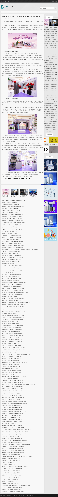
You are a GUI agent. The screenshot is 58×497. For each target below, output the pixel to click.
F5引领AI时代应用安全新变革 (47, 62)
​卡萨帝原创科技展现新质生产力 (8, 464)
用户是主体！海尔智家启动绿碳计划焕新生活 (11, 356)
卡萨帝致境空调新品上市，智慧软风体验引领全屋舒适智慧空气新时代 (16, 429)
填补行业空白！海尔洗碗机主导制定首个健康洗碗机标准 (13, 335)
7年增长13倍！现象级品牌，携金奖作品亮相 (11, 458)
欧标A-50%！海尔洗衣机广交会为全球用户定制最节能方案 (14, 376)
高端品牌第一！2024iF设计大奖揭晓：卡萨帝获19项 (13, 450)
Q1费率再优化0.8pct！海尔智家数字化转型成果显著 (12, 286)
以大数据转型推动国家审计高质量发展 (49, 103)
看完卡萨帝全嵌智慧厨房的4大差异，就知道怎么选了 (13, 257)
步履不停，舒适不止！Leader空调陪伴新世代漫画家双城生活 (14, 308)
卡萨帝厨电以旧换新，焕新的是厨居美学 (10, 360)
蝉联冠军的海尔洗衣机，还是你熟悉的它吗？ (11, 261)
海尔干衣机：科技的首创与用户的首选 (10, 212)
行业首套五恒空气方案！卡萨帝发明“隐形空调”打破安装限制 (14, 440)
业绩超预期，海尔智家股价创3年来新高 (10, 263)
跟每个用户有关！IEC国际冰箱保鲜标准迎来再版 (12, 341)
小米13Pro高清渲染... (45, 144)
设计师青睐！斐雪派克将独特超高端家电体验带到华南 (13, 298)
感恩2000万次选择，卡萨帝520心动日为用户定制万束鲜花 (5, 197)
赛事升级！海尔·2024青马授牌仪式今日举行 (11, 399)
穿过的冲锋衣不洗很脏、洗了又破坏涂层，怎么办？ (13, 310)
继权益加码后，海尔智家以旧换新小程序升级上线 (12, 214)
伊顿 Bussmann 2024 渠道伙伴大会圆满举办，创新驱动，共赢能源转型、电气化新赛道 (20, 249)
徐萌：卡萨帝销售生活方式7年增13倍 (49, 54)
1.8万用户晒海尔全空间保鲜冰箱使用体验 (10, 204)
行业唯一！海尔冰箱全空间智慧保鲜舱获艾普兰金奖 (13, 448)
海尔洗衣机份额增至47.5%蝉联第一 (9, 423)
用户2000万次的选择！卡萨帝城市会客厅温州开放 (12, 386)
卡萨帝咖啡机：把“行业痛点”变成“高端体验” (11, 472)
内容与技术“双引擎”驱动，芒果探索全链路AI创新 (12, 421)
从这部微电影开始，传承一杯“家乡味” (49, 66)
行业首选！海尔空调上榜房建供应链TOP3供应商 (12, 442)
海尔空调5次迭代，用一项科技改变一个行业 (11, 231)
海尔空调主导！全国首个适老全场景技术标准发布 (12, 247)
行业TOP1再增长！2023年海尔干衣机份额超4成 (12, 425)
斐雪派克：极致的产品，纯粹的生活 (9, 202)
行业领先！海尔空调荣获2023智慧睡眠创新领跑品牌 (13, 452)
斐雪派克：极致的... (53, 27)
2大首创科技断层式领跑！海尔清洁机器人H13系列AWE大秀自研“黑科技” (17, 456)
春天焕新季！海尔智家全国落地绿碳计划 (10, 276)
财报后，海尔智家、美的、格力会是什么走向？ (12, 278)
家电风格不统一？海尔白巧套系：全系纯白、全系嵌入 (13, 347)
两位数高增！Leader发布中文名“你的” (49, 51)
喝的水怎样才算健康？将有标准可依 (9, 228)
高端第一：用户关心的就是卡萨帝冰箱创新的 (11, 237)
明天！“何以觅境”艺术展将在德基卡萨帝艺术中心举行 (13, 315)
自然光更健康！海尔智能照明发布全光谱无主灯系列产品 (13, 349)
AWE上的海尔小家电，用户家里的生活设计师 (11, 470)
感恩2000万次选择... (44, 27)
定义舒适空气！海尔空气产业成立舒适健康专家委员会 (13, 438)
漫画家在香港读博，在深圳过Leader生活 (10, 321)
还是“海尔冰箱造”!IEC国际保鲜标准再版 (10, 368)
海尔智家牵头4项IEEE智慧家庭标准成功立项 (11, 210)
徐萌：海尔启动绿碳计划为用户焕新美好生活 (11, 345)
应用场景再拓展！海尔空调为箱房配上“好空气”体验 (12, 220)
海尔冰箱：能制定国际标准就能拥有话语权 (11, 331)
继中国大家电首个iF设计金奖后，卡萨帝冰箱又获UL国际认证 (14, 362)
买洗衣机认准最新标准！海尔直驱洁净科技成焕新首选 (13, 317)
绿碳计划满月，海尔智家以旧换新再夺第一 (11, 208)
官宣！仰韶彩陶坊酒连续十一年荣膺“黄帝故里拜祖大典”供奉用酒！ (16, 431)
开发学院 (4, 1)
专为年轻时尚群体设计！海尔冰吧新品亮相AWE (12, 405)
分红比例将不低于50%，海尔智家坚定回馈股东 (12, 415)
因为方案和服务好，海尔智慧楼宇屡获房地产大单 (12, 274)
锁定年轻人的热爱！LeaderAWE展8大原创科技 (11, 489)
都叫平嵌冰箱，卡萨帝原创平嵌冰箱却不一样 (11, 300)
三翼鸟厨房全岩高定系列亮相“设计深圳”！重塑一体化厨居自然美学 (16, 444)
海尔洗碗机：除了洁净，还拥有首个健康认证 (11, 327)
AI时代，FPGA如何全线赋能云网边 (48, 99)
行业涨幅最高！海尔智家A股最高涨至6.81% (11, 417)
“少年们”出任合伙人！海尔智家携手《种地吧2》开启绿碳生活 (15, 351)
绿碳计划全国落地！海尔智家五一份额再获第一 (12, 259)
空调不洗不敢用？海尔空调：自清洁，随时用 (11, 243)
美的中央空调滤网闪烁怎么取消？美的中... (49, 184)
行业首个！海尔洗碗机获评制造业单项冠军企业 (12, 487)
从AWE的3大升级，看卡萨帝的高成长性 (49, 39)
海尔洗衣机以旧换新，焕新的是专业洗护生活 (11, 358)
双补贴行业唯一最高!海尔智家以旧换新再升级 (11, 224)
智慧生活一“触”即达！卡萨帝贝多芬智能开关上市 (12, 218)
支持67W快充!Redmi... (54, 153)
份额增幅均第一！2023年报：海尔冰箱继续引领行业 (13, 427)
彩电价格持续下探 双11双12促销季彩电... (49, 211)
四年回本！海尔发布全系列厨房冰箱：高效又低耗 (12, 419)
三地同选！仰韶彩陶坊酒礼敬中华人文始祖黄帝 (12, 407)
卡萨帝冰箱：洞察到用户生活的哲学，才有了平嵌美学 (13, 245)
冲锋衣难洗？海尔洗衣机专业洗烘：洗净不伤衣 (12, 339)
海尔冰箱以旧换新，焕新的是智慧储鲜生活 (11, 366)
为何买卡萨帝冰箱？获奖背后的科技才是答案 (11, 394)
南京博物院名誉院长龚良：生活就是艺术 (10, 296)
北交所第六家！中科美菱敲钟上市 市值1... (49, 239)
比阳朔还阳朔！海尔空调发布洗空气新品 (10, 323)
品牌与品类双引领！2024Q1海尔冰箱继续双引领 (12, 284)
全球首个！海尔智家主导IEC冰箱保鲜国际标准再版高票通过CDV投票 (16, 354)
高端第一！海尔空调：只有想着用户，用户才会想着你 (13, 388)
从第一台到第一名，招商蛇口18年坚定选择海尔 (12, 329)
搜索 (55, 8)
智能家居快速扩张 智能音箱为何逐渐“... (49, 225)
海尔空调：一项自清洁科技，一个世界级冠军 (11, 255)
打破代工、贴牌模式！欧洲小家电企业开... (49, 197)
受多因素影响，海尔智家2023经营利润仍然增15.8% (12, 413)
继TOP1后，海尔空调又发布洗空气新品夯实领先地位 (13, 306)
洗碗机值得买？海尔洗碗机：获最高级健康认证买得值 (13, 304)
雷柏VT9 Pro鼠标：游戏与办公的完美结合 (49, 123)
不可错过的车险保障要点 (7, 392)
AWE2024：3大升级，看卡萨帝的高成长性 (10, 483)
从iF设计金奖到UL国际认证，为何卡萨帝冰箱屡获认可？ (13, 333)
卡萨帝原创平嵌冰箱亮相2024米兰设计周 (10, 364)
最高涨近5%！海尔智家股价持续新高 (9, 233)
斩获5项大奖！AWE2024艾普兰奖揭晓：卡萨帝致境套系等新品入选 (16, 485)
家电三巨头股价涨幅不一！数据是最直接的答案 (12, 269)
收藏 (10, 1)
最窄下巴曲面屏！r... (53, 144)
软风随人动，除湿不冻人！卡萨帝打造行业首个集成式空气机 (14, 222)
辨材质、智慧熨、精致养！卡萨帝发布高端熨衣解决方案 (13, 476)
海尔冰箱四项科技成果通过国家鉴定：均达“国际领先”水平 (14, 282)
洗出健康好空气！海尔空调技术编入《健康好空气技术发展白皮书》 (16, 302)
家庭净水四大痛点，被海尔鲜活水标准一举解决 (12, 216)
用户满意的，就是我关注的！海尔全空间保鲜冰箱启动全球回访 (15, 292)
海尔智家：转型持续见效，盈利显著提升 (10, 280)
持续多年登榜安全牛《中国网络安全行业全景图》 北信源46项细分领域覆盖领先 (18, 384)
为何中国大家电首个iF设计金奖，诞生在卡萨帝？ (12, 460)
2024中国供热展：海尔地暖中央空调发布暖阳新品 (12, 241)
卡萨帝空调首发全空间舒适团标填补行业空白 (11, 436)
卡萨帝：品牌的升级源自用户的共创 (9, 481)
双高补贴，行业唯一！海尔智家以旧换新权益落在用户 (32, 197)
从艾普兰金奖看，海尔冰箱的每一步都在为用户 (12, 435)
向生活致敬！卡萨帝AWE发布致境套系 (10, 479)
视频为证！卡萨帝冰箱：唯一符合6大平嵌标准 (11, 370)
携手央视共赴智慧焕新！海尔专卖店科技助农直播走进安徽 (14, 382)
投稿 (8, 1)
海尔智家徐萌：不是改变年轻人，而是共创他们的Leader (13, 491)
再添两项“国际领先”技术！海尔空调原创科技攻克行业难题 (14, 401)
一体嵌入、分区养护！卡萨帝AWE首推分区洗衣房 (12, 468)
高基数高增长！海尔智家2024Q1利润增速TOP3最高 (12, 267)
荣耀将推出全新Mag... (45, 153)
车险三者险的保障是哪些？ (47, 60)
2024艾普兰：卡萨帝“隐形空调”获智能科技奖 (11, 454)
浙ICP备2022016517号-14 (32, 495)
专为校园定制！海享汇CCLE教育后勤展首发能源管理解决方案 (15, 403)
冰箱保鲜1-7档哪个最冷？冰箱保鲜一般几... (49, 170)
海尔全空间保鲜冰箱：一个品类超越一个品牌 (11, 372)
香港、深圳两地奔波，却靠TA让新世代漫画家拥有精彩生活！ (14, 311)
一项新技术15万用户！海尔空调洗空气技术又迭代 (12, 319)
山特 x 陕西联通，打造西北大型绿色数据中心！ (12, 251)
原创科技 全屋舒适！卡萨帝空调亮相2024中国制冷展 (13, 390)
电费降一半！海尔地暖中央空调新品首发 (10, 477)
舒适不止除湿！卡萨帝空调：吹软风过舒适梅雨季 (12, 229)
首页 (1, 1)
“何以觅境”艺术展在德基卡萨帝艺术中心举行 (11, 313)
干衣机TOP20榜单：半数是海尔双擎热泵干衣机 (11, 239)
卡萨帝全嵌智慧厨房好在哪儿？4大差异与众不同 (12, 270)
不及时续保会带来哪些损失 (47, 76)
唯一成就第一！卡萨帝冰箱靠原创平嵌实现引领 (12, 265)
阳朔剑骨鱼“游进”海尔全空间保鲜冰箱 (10, 378)
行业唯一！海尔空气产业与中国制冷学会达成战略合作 (13, 395)
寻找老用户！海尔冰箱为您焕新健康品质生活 (11, 226)
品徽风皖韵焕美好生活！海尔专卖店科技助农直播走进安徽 (14, 380)
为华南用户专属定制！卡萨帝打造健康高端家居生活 (13, 294)
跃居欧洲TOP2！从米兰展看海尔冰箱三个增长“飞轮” (13, 290)
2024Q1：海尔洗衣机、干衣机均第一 (9, 272)
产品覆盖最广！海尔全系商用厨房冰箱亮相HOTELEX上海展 (14, 411)
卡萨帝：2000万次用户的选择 (8, 374)
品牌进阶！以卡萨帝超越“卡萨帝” (9, 462)
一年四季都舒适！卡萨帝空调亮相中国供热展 (11, 235)
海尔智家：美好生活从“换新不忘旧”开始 (10, 343)
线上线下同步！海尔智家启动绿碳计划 (10, 353)
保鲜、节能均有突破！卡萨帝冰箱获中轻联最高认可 (13, 397)
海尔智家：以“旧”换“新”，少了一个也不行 (10, 337)
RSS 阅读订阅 (55, 1)
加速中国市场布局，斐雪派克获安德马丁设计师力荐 (13, 446)
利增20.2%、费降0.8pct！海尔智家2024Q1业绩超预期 (13, 288)
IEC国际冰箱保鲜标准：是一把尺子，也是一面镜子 (12, 325)
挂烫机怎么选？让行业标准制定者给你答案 (11, 474)
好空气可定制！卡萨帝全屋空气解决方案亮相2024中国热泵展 (15, 466)
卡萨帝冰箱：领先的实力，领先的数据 (10, 253)
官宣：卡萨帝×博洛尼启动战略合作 (48, 37)
